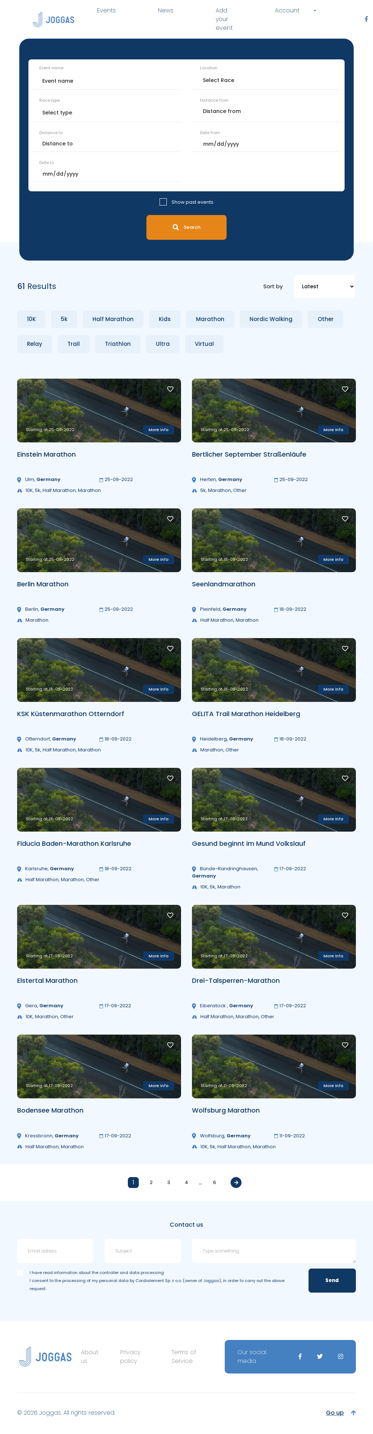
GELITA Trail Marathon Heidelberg (246, 713)
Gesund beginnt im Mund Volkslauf (249, 843)
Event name (51, 68)
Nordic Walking (271, 319)
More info (159, 430)
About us (89, 1356)
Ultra (163, 344)
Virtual (204, 344)
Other (326, 319)
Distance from (214, 100)
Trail (73, 344)
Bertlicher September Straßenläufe (249, 454)
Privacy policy (130, 1356)
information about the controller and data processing (109, 1272)
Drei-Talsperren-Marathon (236, 980)
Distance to (51, 133)
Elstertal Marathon (47, 980)
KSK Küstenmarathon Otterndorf (70, 713)
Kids (165, 319)
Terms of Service (184, 1356)
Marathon (210, 319)
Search (186, 227)
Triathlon (118, 344)
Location (208, 68)
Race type (49, 100)
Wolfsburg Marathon (226, 1110)
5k (64, 319)
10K (31, 319)
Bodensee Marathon (50, 1110)
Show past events (192, 202)
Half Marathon (113, 319)
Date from (210, 133)
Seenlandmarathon (223, 584)
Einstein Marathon (46, 454)
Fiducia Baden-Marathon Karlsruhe (74, 843)
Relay (34, 344)
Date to (46, 162)
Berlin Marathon (42, 584)
